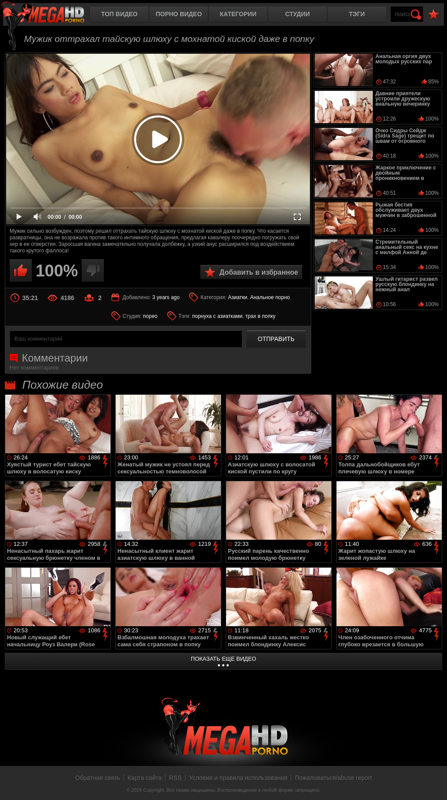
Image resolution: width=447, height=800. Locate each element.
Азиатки (237, 297)
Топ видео (119, 13)
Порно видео (179, 13)
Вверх (434, 783)
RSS (175, 777)
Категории (238, 13)
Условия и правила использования (238, 777)
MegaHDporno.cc (50, 15)
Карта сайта (144, 777)
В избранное (433, 15)
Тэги (357, 13)
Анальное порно (270, 297)
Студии (297, 13)
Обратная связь (97, 777)
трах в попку (260, 316)
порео (150, 316)
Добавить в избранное (259, 272)
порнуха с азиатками (217, 316)
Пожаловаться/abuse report (333, 777)
